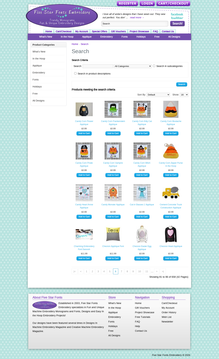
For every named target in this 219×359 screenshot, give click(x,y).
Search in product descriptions (94, 73)
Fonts (124, 36)
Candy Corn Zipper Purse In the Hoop (171, 164)
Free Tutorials (142, 317)
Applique (87, 36)
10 (139, 271)
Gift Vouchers (118, 31)
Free (156, 36)
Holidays (141, 36)
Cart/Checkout (173, 3)
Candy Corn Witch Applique (141, 164)
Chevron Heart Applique (171, 246)
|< (75, 271)
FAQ (155, 31)
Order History (169, 312)
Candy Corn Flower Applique (84, 123)
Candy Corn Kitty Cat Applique (142, 123)
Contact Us (168, 31)
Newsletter (167, 321)
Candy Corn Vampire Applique (113, 164)
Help (137, 326)
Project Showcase (139, 31)
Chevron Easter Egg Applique (142, 248)
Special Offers (99, 31)
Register (127, 3)
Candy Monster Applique (113, 204)
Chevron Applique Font (113, 246)
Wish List (166, 317)
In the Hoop (67, 36)
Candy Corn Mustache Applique (170, 123)
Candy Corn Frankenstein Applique (113, 123)
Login (147, 3)
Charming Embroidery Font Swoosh (84, 248)
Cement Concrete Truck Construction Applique (171, 206)
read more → (137, 17)
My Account (81, 31)
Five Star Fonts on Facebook (177, 14)
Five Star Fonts (61, 15)
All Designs (174, 36)
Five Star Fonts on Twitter (177, 17)
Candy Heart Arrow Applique (84, 206)
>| (163, 271)
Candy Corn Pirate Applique (84, 164)
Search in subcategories (169, 66)
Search (84, 44)
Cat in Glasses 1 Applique (142, 204)
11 (146, 271)
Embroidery (106, 36)
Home (48, 31)
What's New (45, 36)
